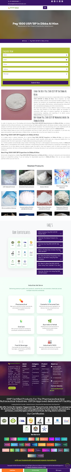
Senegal (54, 450)
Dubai (6, 439)
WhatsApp (35, 470)
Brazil (64, 444)
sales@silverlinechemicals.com (17, 4)
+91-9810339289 (13, 1)
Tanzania (40, 455)
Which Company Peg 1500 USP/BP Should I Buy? (47, 233)
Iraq (37, 439)
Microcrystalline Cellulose (9, 208)
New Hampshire (22, 439)
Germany (23, 450)
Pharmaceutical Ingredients (35, 383)
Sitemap (24, 376)
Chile (17, 450)
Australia (31, 450)
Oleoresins (35, 379)
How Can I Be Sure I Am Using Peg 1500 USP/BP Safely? (49, 272)
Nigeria (60, 450)
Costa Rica (50, 444)
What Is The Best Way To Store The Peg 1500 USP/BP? (49, 250)
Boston (7, 444)
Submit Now (35, 83)
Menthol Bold (45, 379)
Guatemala (42, 444)
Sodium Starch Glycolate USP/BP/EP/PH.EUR (44, 208)
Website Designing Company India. (36, 467)
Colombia (58, 444)
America (31, 439)
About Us (12, 388)
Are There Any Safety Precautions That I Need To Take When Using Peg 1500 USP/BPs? (49, 257)
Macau (51, 439)
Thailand (38, 450)
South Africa (32, 455)
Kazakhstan (44, 439)
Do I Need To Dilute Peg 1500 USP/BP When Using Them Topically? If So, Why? (49, 264)
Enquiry (58, 470)
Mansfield (14, 444)
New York (13, 439)
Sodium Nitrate (44, 187)
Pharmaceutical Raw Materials (62, 186)
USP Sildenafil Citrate (9, 187)
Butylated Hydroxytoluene (26, 187)
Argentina (5, 450)
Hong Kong (46, 450)
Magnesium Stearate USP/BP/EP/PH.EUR (62, 208)
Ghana (66, 450)
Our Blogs (25, 383)
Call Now (12, 470)
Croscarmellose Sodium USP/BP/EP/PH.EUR (26, 208)
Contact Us (25, 381)
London (64, 439)
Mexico (27, 444)
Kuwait (57, 439)
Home (24, 41)
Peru (12, 450)
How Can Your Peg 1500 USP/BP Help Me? (48, 244)
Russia (21, 444)
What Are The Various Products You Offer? (48, 239)
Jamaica (34, 444)
